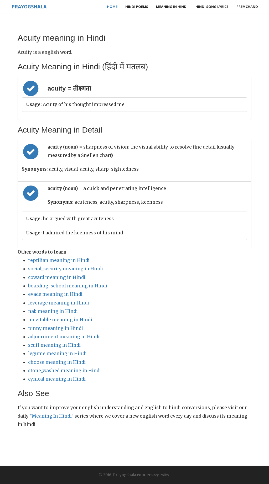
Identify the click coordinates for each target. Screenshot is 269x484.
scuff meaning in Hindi (54, 345)
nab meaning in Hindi (53, 311)
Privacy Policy (158, 475)
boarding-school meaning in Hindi (67, 286)
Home (112, 6)
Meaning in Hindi (172, 6)
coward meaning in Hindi (56, 277)
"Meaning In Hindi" (52, 416)
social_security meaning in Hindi (65, 269)
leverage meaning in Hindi (58, 303)
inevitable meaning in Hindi (60, 320)
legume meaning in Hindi (57, 353)
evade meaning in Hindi (55, 294)
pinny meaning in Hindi (55, 328)
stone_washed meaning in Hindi (64, 370)
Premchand (247, 6)
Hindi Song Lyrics (212, 6)
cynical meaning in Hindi (57, 379)
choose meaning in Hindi (57, 362)
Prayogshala (28, 6)
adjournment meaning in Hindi (64, 337)
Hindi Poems (136, 6)
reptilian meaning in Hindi (59, 260)
